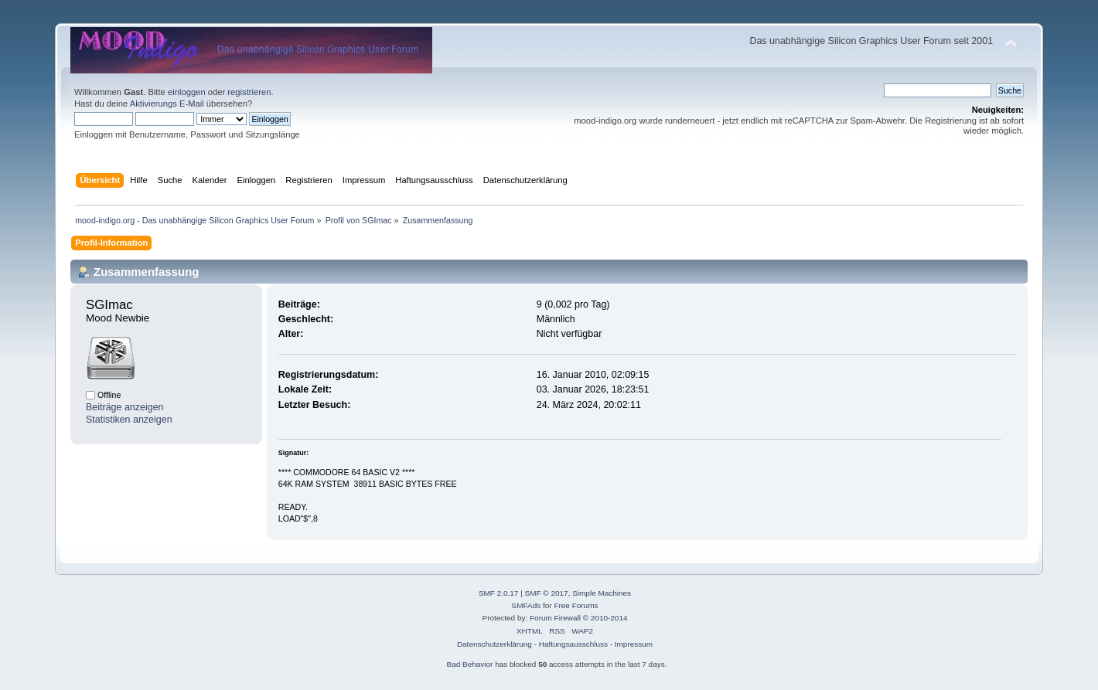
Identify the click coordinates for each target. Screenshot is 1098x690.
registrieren (249, 92)
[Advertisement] (549, 17)
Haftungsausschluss (573, 644)
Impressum (634, 644)
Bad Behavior (470, 664)
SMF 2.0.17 (499, 593)
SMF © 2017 (546, 593)
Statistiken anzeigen (129, 419)
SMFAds (526, 605)
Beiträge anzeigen (125, 407)
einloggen (187, 92)
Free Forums (576, 605)
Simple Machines (601, 593)
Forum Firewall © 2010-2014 (578, 618)
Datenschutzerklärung (494, 644)
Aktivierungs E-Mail (167, 103)
